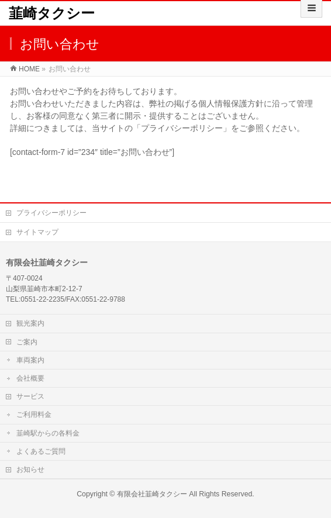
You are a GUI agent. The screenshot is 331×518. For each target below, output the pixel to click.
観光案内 (30, 323)
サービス (30, 396)
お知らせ (30, 469)
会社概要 (30, 378)
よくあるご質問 (40, 451)
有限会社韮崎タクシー (152, 494)
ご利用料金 (33, 414)
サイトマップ (37, 232)
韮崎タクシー (52, 13)
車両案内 (30, 360)
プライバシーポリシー (51, 213)
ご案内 (26, 342)
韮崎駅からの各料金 (48, 433)
